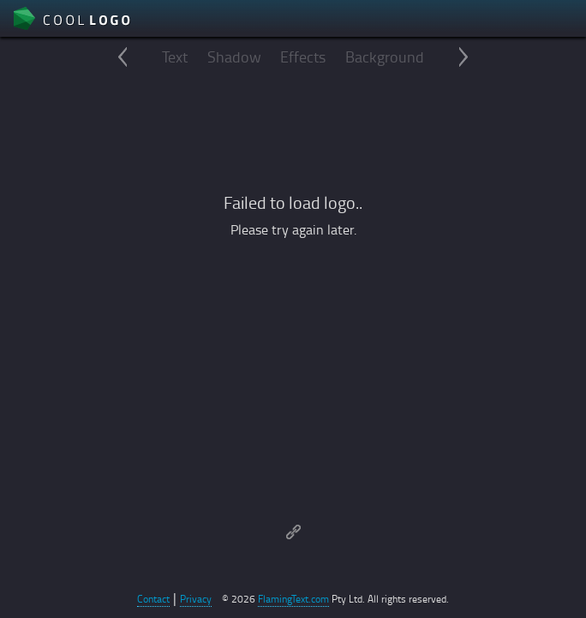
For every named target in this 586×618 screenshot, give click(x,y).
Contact (153, 598)
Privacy (196, 598)
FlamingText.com (293, 598)
